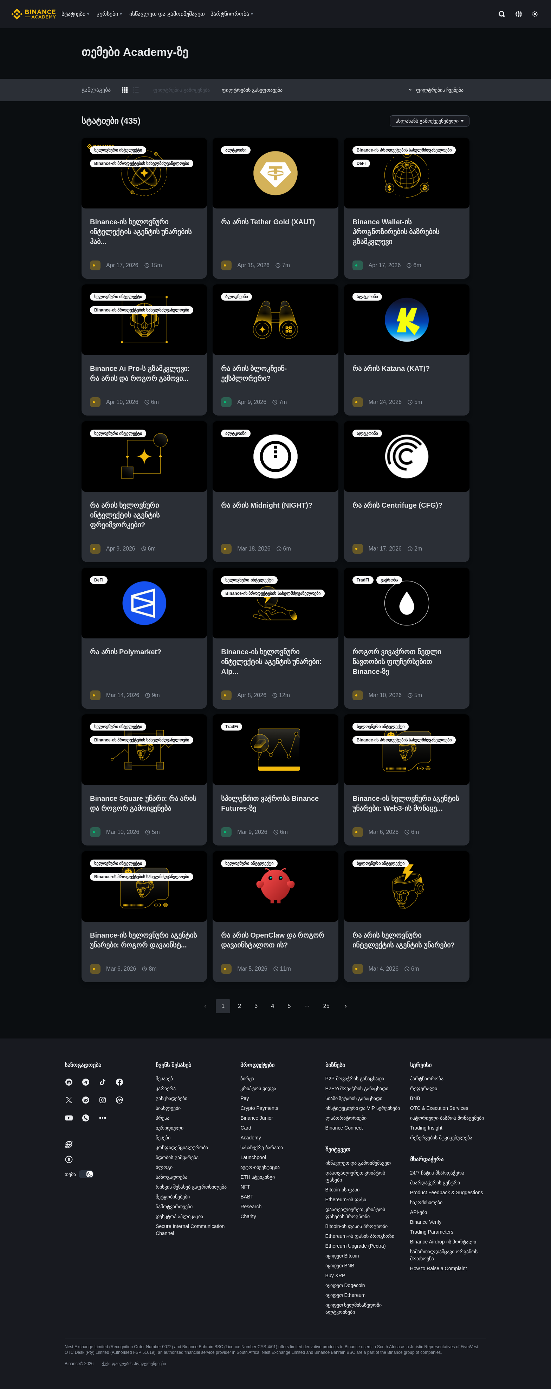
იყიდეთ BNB (340, 1265)
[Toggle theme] (535, 14)
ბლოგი (164, 1167)
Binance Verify (426, 1222)
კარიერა (166, 1088)
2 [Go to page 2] (239, 1006)
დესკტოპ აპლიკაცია (179, 1216)
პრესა (162, 1118)
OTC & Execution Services (439, 1108)
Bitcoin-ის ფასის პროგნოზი (356, 1226)
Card (245, 1128)
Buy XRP (335, 1275)
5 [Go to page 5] (289, 1006)
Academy (250, 1137)
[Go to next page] (345, 1006)
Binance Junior (256, 1118)
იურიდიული (169, 1128)
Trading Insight (426, 1128)
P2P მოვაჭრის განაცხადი (354, 1078)
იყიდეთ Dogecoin (345, 1285)
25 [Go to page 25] (326, 1006)
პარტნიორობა (426, 1078)
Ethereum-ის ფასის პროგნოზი (359, 1236)
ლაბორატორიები (346, 1118)
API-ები (418, 1212)
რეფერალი (423, 1088)
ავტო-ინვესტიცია (260, 1167)
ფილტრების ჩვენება (435, 90)
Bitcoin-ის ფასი (342, 1189)
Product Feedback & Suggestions (446, 1192)
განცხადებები (171, 1098)
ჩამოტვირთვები (174, 1206)
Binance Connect (344, 1128)
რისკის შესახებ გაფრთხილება (191, 1187)
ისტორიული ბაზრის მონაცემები (447, 1118)
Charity (248, 1216)
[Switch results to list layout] (136, 90)
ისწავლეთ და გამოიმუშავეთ (358, 1163)
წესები (163, 1137)
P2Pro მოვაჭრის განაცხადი (357, 1088)
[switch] (86, 1174)
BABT (246, 1197)
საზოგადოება (171, 1177)
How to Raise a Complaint (438, 1268)
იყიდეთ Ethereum (345, 1295)
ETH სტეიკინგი (257, 1177)
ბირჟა (247, 1078)
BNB (415, 1098)
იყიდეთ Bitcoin (342, 1256)
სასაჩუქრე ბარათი (261, 1147)
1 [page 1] (223, 1006)
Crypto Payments (259, 1108)
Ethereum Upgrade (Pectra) (355, 1246)
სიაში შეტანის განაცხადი (354, 1098)
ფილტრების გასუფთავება (252, 90)
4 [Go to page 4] (272, 1006)
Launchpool (253, 1157)
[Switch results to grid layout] (124, 90)
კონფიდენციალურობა (182, 1147)
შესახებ (164, 1078)
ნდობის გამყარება (177, 1157)
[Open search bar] (499, 14)
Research (250, 1206)
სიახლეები (168, 1108)
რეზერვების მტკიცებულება (441, 1137)
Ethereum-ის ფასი (345, 1199)
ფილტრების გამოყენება (181, 90)
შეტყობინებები (173, 1197)
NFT (245, 1187)
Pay (244, 1098)
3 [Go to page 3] (256, 1006)
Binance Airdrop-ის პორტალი (443, 1242)
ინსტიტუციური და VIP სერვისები (362, 1108)
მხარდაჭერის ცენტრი (435, 1182)
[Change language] (518, 14)
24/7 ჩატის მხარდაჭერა (437, 1173)
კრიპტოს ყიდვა (258, 1088)
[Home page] (33, 14)
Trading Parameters (431, 1232)
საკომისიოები (426, 1202)
